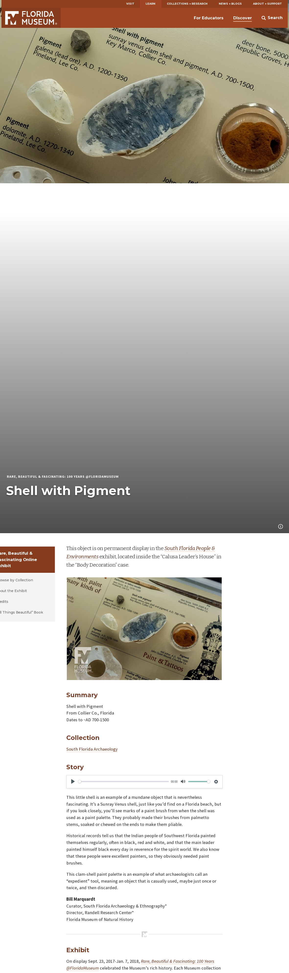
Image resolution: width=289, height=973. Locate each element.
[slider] (123, 781)
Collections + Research (187, 3)
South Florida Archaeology (92, 749)
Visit (130, 3)
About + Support (267, 3)
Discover (242, 17)
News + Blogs (230, 3)
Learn (150, 3)
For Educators (208, 17)
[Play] (73, 782)
